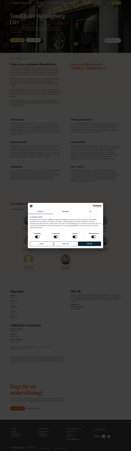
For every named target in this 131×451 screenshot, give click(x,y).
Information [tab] (65, 211)
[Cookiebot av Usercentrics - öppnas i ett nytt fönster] (94, 206)
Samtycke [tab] (40, 211)
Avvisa (42, 243)
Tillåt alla (89, 243)
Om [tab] (90, 211)
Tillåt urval (65, 243)
